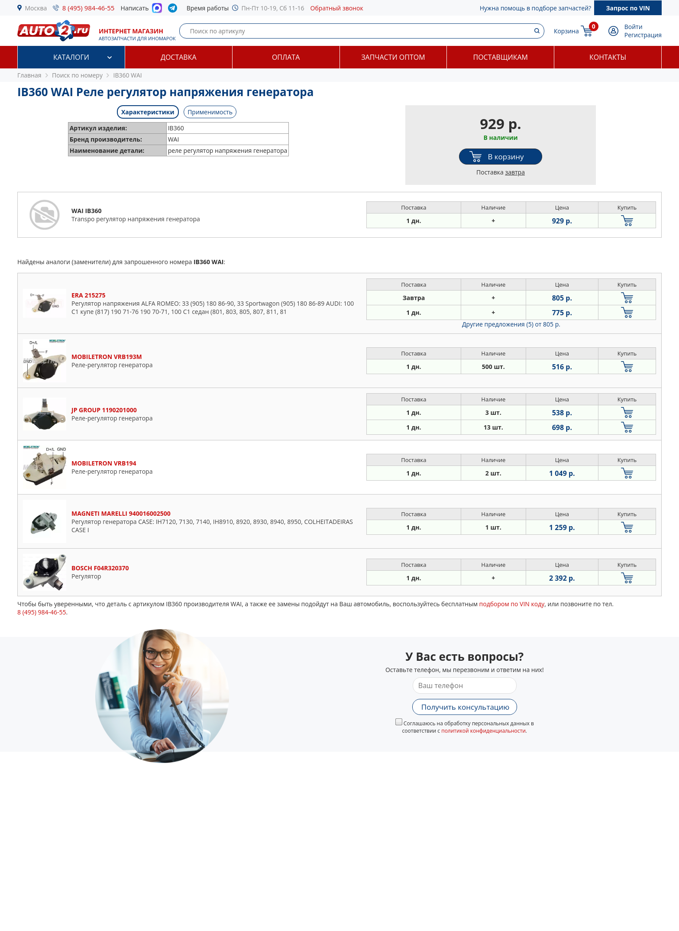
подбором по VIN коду (512, 604)
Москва (36, 8)
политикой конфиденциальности (483, 730)
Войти (633, 27)
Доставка (179, 57)
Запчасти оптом (393, 57)
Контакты (607, 57)
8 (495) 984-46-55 (88, 7)
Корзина (566, 31)
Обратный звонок (336, 8)
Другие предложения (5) (511, 324)
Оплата (286, 57)
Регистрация (643, 35)
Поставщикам (500, 57)
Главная (29, 75)
